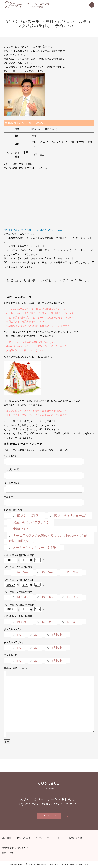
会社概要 (6, 838)
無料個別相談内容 (50, 529)
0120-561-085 (7, 853)
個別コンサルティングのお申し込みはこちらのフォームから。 (35, 230)
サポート (58, 838)
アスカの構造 (23, 838)
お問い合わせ (75, 838)
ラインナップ (42, 838)
